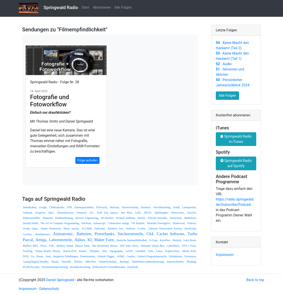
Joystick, (192, 212)
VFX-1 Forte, (189, 245)
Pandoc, (83, 251)
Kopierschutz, (172, 251)
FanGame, (99, 228)
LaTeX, (130, 251)
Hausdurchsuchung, (80, 267)
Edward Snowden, (158, 217)
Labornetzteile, (61, 240)
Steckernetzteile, (131, 234)
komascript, (100, 223)
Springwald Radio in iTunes (236, 139)
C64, (150, 234)
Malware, (115, 207)
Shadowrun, (178, 223)
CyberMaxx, (173, 245)
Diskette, (177, 240)
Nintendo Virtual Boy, (153, 245)
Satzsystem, (176, 217)
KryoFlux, (165, 240)
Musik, (55, 261)
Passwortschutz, (130, 207)
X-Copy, (153, 240)
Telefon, (78, 261)
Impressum (225, 255)
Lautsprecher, (189, 207)
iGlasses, (192, 223)
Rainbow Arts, (116, 228)
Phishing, (192, 261)
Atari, (48, 256)
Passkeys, (146, 207)
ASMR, (121, 256)
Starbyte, (131, 228)
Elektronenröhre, (32, 217)
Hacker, (142, 217)
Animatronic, (63, 234)
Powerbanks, (105, 234)
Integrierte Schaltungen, (66, 256)
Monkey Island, (64, 245)
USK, (52, 245)
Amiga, (42, 240)
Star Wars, (127, 212)
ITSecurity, (102, 207)
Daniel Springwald (60, 280)
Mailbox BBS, (30, 245)
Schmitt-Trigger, (106, 256)
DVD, (26, 256)
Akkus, (80, 240)
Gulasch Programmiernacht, (152, 256)
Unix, (151, 251)
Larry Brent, (190, 240)
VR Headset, (138, 223)
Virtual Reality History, (48, 251)
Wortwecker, (178, 212)
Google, (43, 207)
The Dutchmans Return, (105, 245)
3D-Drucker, (107, 217)
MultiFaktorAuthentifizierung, (148, 261)
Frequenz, (40, 212)
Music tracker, (72, 228)
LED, (138, 212)
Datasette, (48, 217)
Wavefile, (66, 261)
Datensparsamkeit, (84, 207)
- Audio (224, 64)
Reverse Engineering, (87, 217)
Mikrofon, (90, 261)
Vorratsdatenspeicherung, (55, 267)
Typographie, (116, 251)
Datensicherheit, (175, 261)
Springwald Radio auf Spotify (236, 163)
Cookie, (142, 228)
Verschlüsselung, (162, 207)
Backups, (124, 261)
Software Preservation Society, (165, 228)
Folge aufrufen (87, 160)
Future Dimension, (51, 228)
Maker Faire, (104, 240)
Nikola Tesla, (189, 251)
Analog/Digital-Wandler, (36, 261)
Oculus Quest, (30, 228)
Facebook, (132, 267)
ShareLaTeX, (70, 251)
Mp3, (51, 212)
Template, (95, 251)
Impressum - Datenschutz (39, 289)
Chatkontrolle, (57, 207)
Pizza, (43, 245)
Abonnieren (102, 7)
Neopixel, (81, 212)
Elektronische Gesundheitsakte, (109, 267)
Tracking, (28, 251)
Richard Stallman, (126, 217)
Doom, (40, 256)
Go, (33, 256)
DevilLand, (191, 228)
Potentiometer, (88, 256)
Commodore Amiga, (119, 223)
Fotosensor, (190, 256)
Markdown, (190, 217)
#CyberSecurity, (31, 267)
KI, (90, 240)
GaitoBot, (141, 251)
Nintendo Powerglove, (159, 223)
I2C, (92, 212)
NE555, (148, 212)
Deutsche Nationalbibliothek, (132, 240)
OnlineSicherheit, (108, 261)
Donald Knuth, (31, 223)
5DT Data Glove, (129, 245)
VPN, (70, 207)
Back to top (255, 280)
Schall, (176, 207)
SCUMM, (87, 228)
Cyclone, (27, 234)
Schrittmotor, (176, 256)
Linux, (159, 251)
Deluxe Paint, (82, 245)
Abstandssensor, (65, 212)
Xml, (104, 251)
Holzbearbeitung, (64, 217)
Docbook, (86, 223)
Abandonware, (42, 234)
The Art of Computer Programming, (60, 223)
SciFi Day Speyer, (107, 212)
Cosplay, (131, 256)
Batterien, (84, 234)
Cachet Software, (171, 234)
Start (85, 7)
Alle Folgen (123, 7)
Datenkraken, (30, 207)
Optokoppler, (161, 212)
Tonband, (28, 212)
